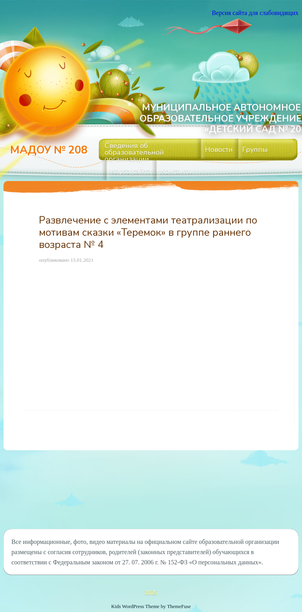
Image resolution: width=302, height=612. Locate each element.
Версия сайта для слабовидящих (255, 12)
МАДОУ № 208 (48, 150)
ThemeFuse (179, 606)
